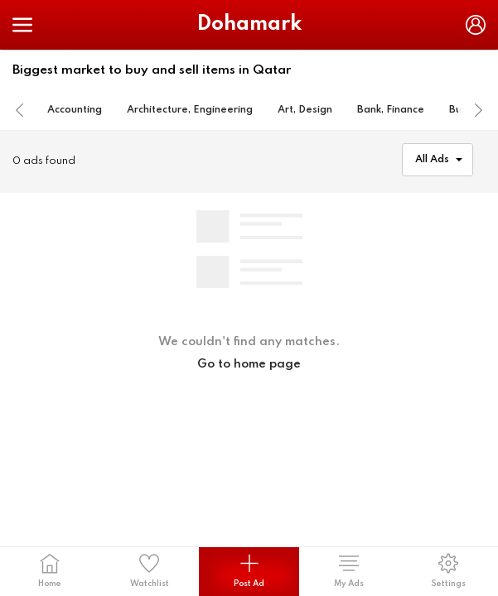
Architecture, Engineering (190, 110)
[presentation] (20, 110)
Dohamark (249, 24)
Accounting (74, 110)
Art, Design (305, 110)
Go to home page (249, 364)
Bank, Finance (390, 110)
